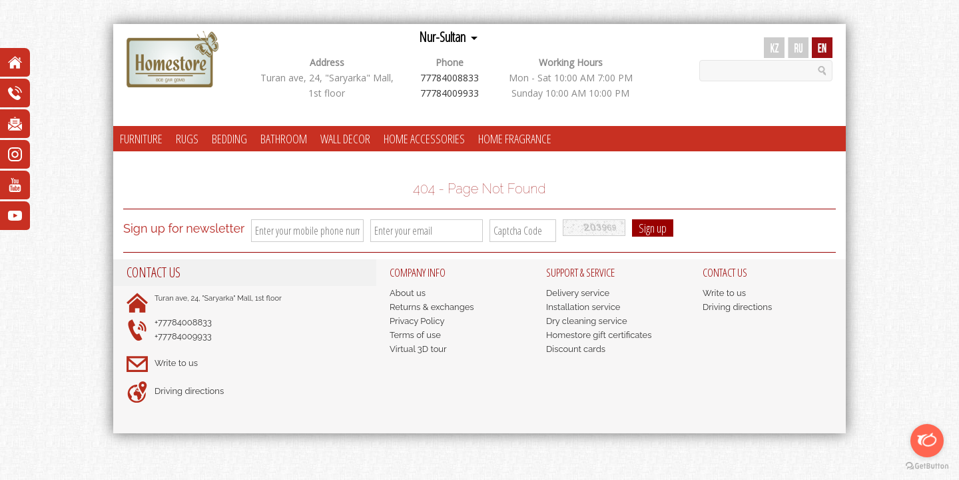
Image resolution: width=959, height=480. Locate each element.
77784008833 (449, 77)
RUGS (187, 139)
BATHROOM (283, 139)
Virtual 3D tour (418, 349)
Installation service (583, 307)
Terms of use (415, 335)
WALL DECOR (345, 139)
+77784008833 (183, 322)
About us (408, 293)
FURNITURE (141, 139)
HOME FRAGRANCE (514, 139)
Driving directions (189, 391)
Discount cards (575, 349)
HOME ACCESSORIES (424, 139)
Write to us (176, 363)
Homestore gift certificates (599, 335)
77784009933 (449, 93)
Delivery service (577, 293)
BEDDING (229, 139)
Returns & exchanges (432, 307)
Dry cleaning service (586, 321)
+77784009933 (183, 336)
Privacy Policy (417, 321)
